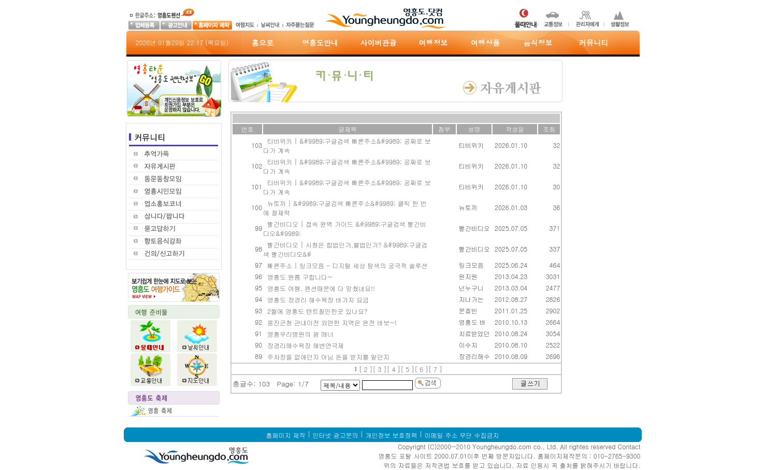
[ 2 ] (366, 369)
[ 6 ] (421, 369)
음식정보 (538, 42)
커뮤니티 (593, 42)
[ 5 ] (407, 369)
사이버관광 (378, 42)
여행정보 (433, 42)
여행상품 (485, 42)
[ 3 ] (380, 369)
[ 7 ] (435, 369)
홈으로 (262, 42)
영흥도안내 (320, 42)
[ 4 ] (393, 369)
